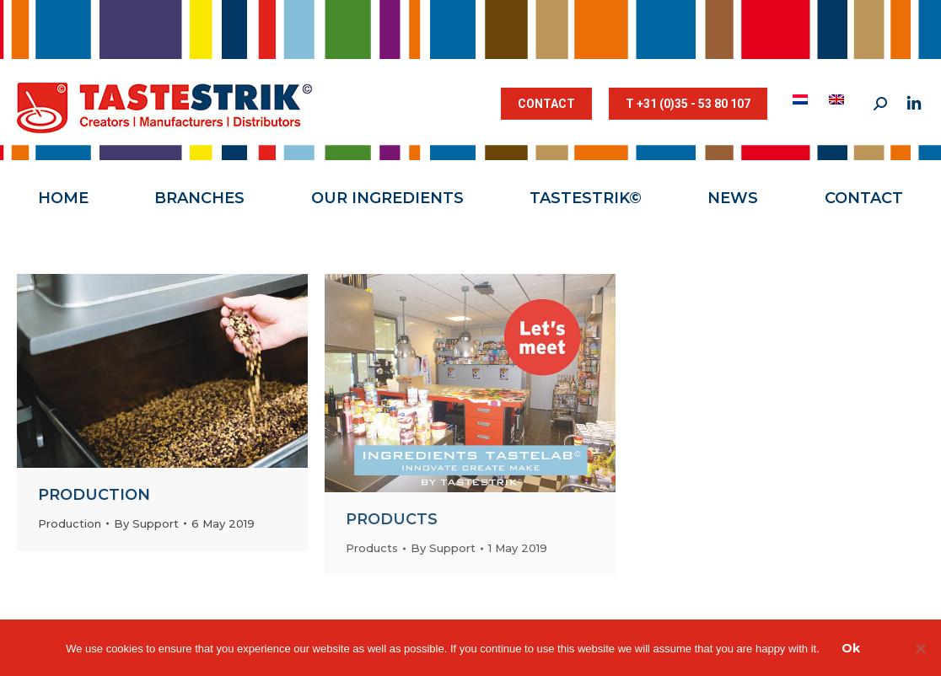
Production (94, 495)
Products (392, 519)
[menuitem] (802, 99)
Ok (851, 648)
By (146, 523)
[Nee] (919, 648)
